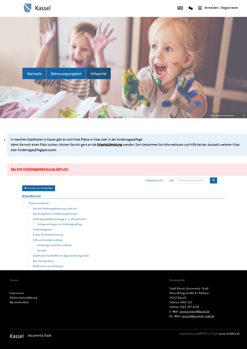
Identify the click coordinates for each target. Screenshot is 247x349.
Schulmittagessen (42, 229)
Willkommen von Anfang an (48, 266)
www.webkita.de (229, 333)
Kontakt (41, 250)
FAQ (171, 180)
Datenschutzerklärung (23, 297)
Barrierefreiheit (19, 302)
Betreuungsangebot (66, 74)
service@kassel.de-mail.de (197, 316)
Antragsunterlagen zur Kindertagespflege (59, 224)
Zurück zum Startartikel (38, 188)
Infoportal (98, 74)
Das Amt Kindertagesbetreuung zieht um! (55, 208)
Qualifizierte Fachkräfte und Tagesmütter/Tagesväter (61, 256)
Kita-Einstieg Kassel (43, 261)
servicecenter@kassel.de (195, 311)
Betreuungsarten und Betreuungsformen (55, 214)
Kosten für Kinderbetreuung (48, 235)
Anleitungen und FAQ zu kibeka (54, 245)
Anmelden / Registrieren (217, 8)
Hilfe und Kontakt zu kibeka (48, 240)
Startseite (34, 74)
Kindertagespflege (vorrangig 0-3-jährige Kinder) (59, 219)
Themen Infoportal (38, 203)
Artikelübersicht (154, 180)
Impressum (17, 293)
